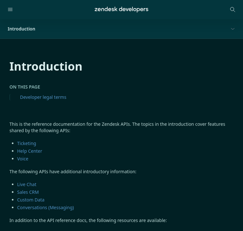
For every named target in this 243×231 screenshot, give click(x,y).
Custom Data (31, 200)
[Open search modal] (232, 9)
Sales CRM (28, 192)
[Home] (121, 10)
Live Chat (26, 184)
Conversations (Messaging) (45, 207)
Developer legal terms (43, 97)
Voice (22, 159)
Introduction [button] (21, 29)
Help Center (29, 151)
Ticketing (26, 143)
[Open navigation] (10, 9)
